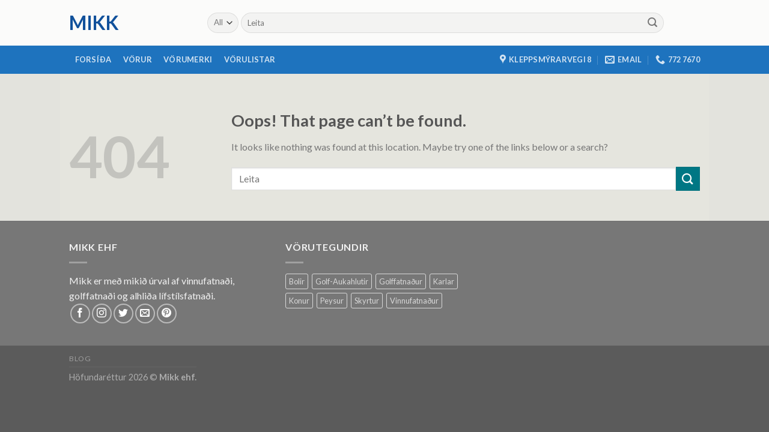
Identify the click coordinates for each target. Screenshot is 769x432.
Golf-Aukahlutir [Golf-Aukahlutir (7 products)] (341, 281)
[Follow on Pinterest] (167, 313)
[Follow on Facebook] (80, 313)
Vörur (137, 59)
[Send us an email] (145, 313)
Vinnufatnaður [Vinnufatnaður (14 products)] (414, 300)
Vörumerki (187, 59)
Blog (80, 358)
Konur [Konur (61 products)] (299, 300)
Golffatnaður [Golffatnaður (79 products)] (400, 281)
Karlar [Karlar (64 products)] (443, 281)
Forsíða (93, 59)
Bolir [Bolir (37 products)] (297, 281)
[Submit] (652, 23)
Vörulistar (250, 59)
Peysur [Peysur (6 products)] (332, 300)
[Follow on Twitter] (123, 313)
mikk (94, 22)
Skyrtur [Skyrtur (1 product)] (366, 300)
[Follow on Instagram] (102, 313)
